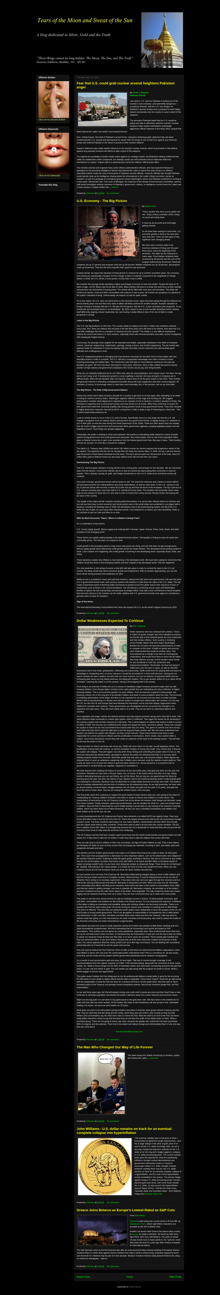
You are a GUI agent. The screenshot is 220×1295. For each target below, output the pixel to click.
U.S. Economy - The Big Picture (102, 201)
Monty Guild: (150, 206)
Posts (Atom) (135, 1287)
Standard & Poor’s (138, 1224)
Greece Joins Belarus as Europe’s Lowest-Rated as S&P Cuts (126, 1210)
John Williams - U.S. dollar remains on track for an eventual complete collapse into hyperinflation (124, 1131)
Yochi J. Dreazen (140, 92)
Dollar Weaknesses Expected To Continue (110, 621)
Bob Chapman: (139, 626)
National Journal (137, 95)
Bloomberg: (140, 1215)
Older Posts (175, 1277)
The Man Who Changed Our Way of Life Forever (115, 1047)
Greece (133, 1221)
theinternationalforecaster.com (129, 1031)
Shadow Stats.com (153, 1194)
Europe (135, 1234)
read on (115, 187)
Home (130, 1277)
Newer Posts (83, 1277)
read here (154, 1058)
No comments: (113, 193)
